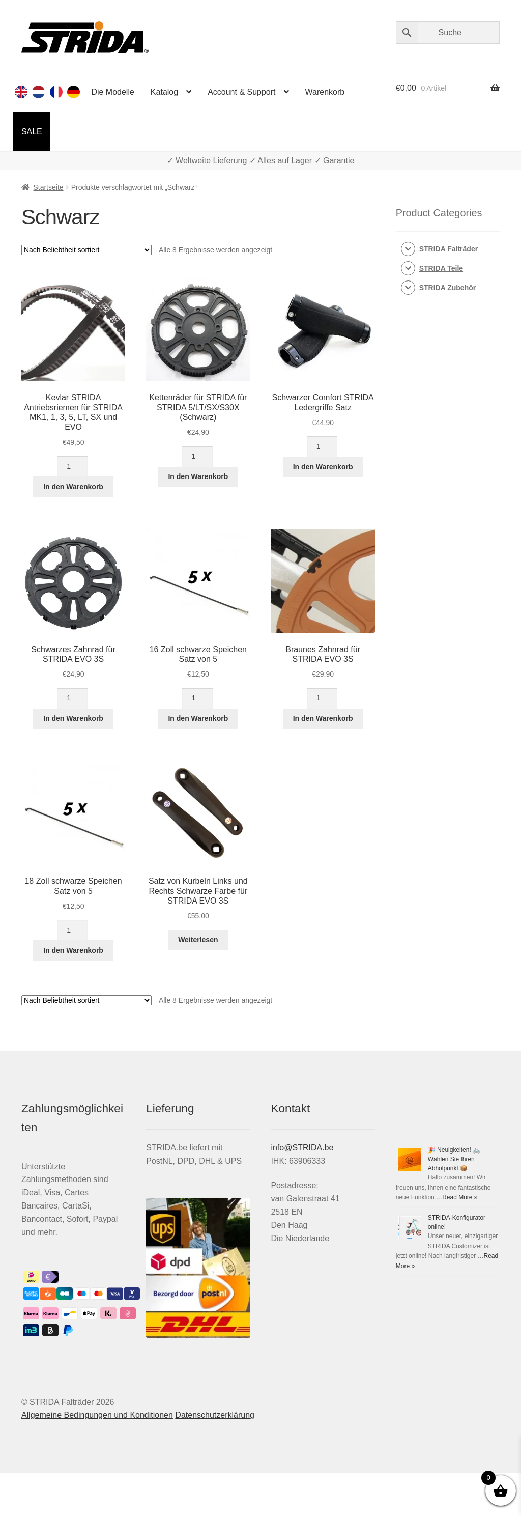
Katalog (164, 92)
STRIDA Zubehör (447, 288)
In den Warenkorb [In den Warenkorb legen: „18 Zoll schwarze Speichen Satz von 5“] (73, 950)
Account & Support (241, 92)
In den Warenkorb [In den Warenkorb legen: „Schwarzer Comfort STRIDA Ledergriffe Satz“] (323, 467)
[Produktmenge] (72, 466)
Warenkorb (325, 92)
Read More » (459, 1197)
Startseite (48, 187)
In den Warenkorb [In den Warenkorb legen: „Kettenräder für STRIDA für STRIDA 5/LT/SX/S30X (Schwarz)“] (198, 476)
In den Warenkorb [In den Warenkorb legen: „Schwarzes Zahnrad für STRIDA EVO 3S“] (73, 718)
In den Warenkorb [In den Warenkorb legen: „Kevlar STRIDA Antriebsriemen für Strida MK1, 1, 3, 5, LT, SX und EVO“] (73, 487)
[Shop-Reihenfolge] (86, 250)
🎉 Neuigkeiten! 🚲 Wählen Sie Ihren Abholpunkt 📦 (454, 1159)
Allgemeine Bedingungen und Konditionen (97, 1415)
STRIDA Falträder (448, 249)
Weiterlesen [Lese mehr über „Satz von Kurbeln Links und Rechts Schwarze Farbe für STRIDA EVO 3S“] (198, 940)
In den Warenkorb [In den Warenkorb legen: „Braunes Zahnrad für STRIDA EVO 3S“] (323, 718)
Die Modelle (112, 92)
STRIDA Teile (441, 268)
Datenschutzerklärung (214, 1415)
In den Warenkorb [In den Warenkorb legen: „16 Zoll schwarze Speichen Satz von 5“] (198, 718)
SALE (31, 131)
